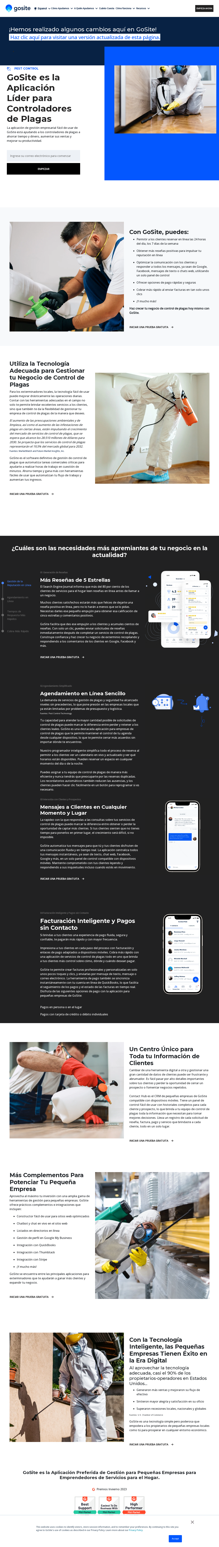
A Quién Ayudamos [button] (86, 8)
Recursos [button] (143, 8)
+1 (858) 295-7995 (170, 8)
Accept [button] (175, 1538)
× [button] (192, 1522)
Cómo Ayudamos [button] (62, 8)
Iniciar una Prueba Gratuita (151, 327)
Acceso (189, 8)
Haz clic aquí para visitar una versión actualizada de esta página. (84, 37)
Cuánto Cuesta (106, 8)
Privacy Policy (136, 1530)
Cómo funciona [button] (125, 8)
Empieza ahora (204, 8)
